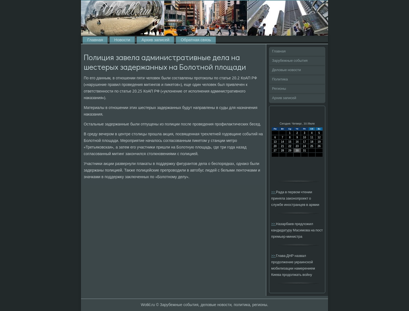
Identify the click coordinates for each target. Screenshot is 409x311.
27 (275, 150)
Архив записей (155, 40)
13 (275, 141)
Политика (280, 79)
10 (304, 137)
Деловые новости (286, 70)
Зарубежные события (290, 61)
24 (304, 146)
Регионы (279, 89)
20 (275, 146)
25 (311, 146)
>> (273, 192)
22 (289, 146)
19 (319, 141)
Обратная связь (196, 40)
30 (297, 150)
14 (282, 141)
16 (297, 141)
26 (319, 146)
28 (282, 150)
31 (304, 150)
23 (297, 146)
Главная (95, 40)
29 (289, 150)
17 (304, 141)
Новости (122, 40)
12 (319, 137)
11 (311, 137)
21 (282, 146)
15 (289, 141)
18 (311, 141)
